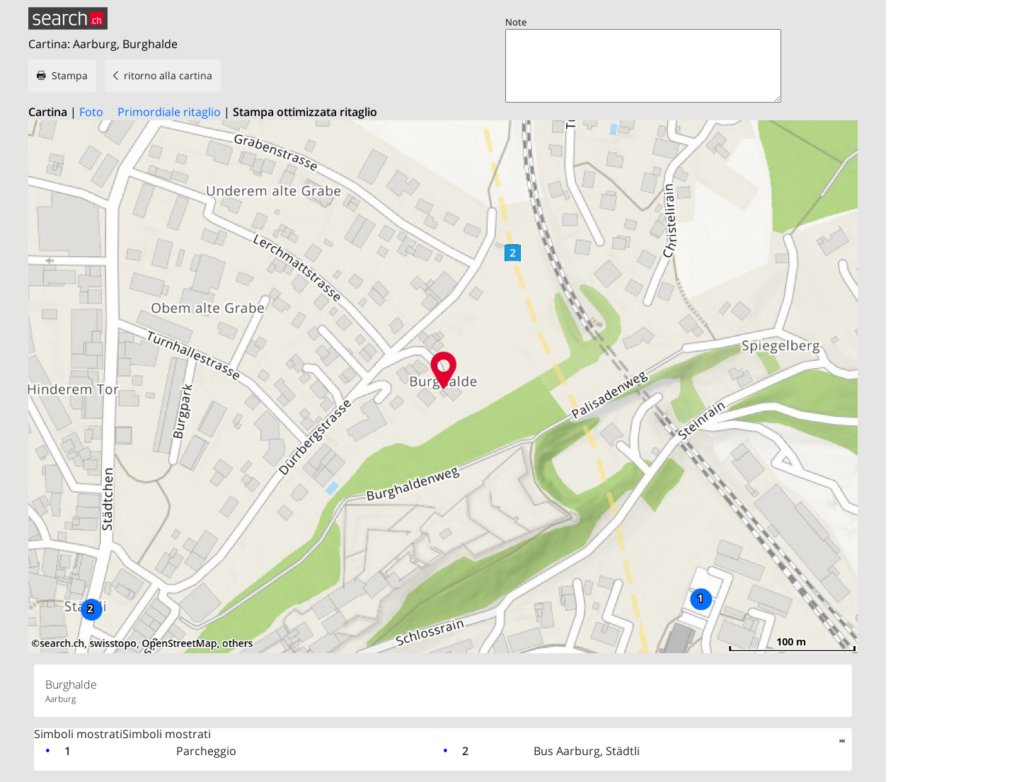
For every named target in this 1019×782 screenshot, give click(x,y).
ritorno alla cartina (168, 75)
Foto (91, 112)
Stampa (70, 75)
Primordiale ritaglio (169, 112)
